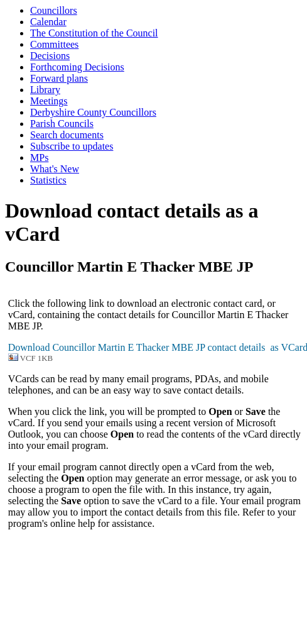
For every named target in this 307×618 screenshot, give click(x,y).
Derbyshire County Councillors (93, 112)
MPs (39, 157)
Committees (54, 44)
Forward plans (59, 78)
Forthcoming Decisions (77, 67)
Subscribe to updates (71, 146)
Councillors (53, 10)
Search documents (67, 135)
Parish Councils (62, 123)
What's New (54, 168)
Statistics (48, 180)
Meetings (49, 101)
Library (45, 89)
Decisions (50, 55)
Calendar (48, 21)
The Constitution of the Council (94, 33)
